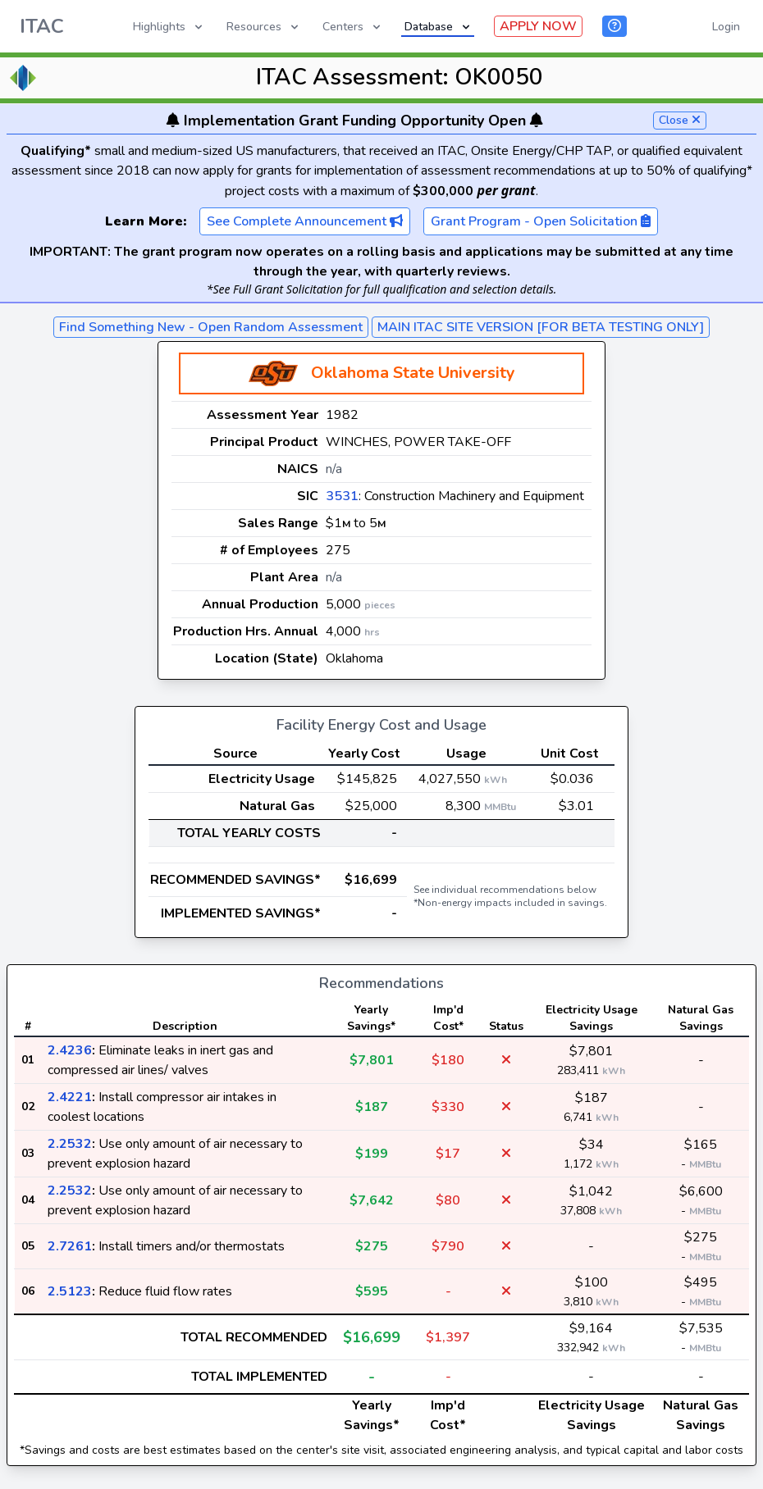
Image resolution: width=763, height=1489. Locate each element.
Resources (263, 26)
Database (438, 26)
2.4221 (70, 1097)
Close (680, 120)
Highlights (169, 26)
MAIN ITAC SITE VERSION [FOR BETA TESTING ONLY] (540, 327)
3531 (342, 496)
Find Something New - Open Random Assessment (211, 327)
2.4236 (70, 1050)
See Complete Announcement (305, 221)
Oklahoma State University (413, 373)
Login (726, 26)
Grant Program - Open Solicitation (541, 221)
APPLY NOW (538, 26)
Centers (352, 26)
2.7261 (70, 1246)
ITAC (42, 26)
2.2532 (70, 1144)
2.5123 (70, 1291)
